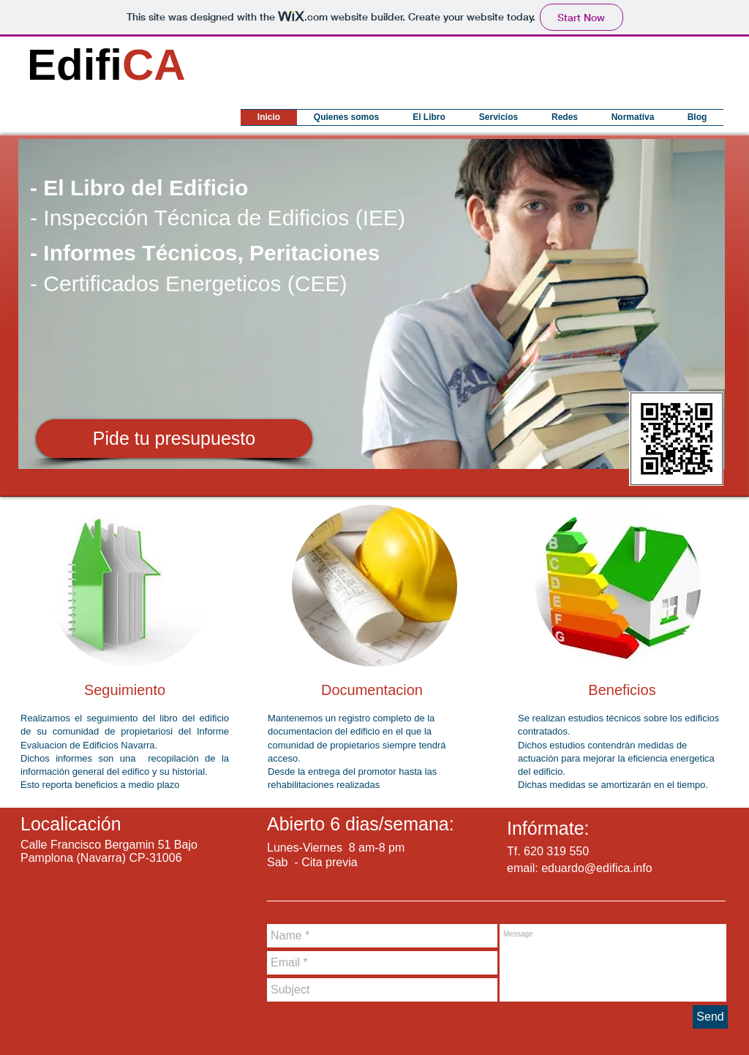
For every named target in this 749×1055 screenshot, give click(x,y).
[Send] (710, 1017)
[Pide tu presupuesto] (174, 438)
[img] (131, 586)
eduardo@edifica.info (596, 868)
